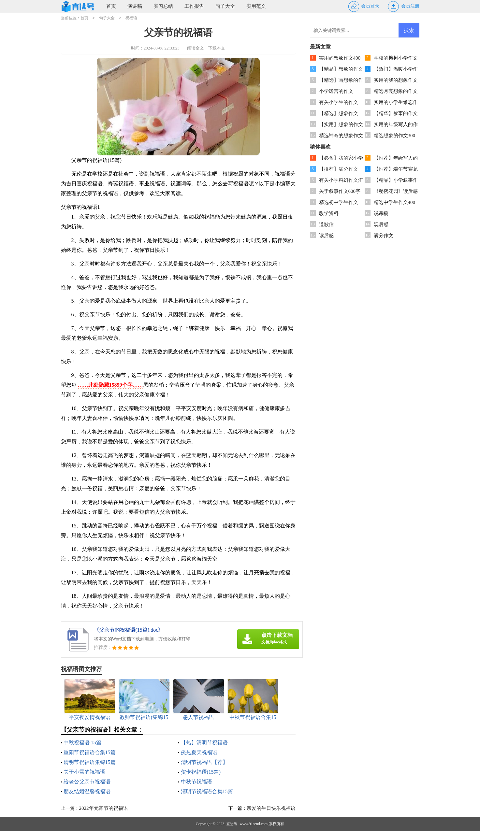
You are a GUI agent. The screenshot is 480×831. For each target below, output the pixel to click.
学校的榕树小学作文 (396, 58)
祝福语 (131, 18)
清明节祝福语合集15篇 (207, 791)
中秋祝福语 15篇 (82, 742)
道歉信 (326, 224)
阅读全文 (195, 48)
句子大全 (225, 6)
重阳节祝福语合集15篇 (90, 752)
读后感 (326, 235)
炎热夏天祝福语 (199, 752)
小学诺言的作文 (336, 91)
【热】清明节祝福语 (204, 742)
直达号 (231, 824)
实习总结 (163, 6)
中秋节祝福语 (196, 781)
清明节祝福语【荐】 (204, 762)
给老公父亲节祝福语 (87, 781)
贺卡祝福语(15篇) (201, 772)
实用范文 (256, 6)
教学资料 (329, 213)
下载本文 (216, 48)
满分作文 (383, 235)
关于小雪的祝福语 (84, 772)
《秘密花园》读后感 (396, 191)
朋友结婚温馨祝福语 (87, 791)
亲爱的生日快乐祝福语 (271, 808)
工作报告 (194, 6)
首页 (111, 6)
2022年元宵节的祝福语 (103, 808)
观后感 (381, 224)
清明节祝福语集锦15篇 (90, 762)
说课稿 (381, 213)
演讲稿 (134, 6)
